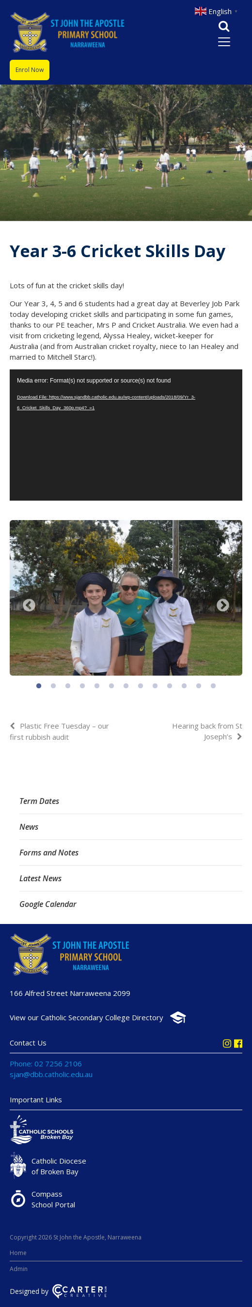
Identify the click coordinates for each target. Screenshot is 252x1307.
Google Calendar (48, 904)
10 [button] (169, 686)
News (28, 826)
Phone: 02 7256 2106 (46, 1063)
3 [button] (68, 686)
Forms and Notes (49, 852)
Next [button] (223, 605)
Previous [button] (29, 605)
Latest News (40, 878)
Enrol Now (30, 70)
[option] (126, 599)
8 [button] (140, 686)
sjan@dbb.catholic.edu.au (51, 1074)
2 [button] (53, 686)
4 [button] (82, 686)
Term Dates (39, 801)
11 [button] (184, 686)
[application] (126, 435)
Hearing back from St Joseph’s (207, 731)
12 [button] (199, 686)
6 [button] (111, 686)
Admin (19, 1269)
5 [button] (97, 686)
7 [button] (126, 686)
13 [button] (213, 686)
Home (18, 1253)
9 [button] (155, 686)
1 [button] (39, 686)
